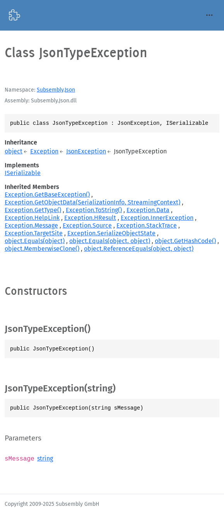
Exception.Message (31, 225)
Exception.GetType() (33, 210)
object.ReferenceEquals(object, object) (138, 248)
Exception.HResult (90, 217)
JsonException (86, 151)
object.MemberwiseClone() (42, 248)
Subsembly (50, 90)
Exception (44, 151)
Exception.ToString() (94, 210)
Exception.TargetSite (34, 233)
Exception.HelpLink (32, 217)
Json (70, 90)
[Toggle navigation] (209, 15)
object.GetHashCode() (185, 241)
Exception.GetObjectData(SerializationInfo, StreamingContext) (92, 202)
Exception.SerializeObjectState (111, 233)
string (45, 458)
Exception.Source (87, 225)
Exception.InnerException (157, 217)
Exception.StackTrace (146, 225)
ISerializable (23, 173)
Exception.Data (148, 210)
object (13, 151)
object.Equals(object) (35, 241)
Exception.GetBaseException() (47, 194)
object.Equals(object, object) (109, 241)
